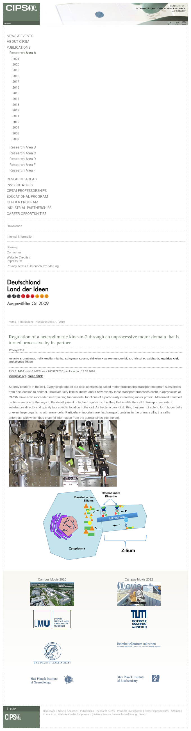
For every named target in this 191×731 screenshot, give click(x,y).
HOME (7, 23)
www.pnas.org (17, 375)
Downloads (14, 226)
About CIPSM (18, 41)
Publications (18, 47)
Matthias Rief (169, 358)
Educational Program (27, 196)
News (61, 711)
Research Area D (23, 159)
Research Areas (22, 179)
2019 (15, 70)
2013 (15, 105)
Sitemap (12, 247)
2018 (15, 76)
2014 (15, 99)
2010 (15, 122)
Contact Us (49, 714)
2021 (15, 59)
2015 (15, 93)
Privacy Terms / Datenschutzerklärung (33, 266)
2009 (15, 127)
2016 (15, 87)
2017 (15, 82)
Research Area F (23, 170)
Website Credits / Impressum (74, 714)
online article (35, 375)
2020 (15, 64)
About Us (72, 711)
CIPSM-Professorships (27, 190)
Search (143, 714)
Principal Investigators (129, 711)
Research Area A (23, 53)
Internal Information (20, 236)
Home (12, 321)
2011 (15, 116)
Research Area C (23, 153)
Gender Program (22, 202)
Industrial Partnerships (29, 208)
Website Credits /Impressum (18, 259)
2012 (15, 110)
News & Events (20, 36)
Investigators (20, 185)
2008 (15, 133)
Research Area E (23, 165)
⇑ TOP (11, 708)
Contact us (14, 252)
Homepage (49, 711)
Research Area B (23, 147)
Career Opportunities (26, 214)
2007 (15, 139)
